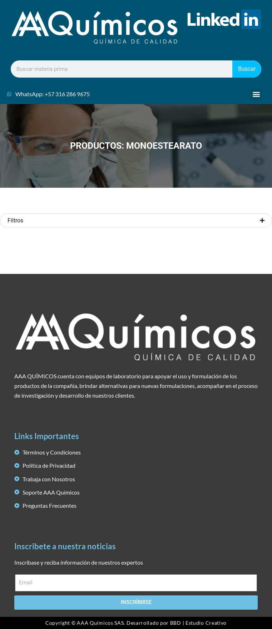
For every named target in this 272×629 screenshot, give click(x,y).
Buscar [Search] (247, 68)
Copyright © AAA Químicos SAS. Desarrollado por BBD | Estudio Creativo (136, 623)
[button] (256, 94)
